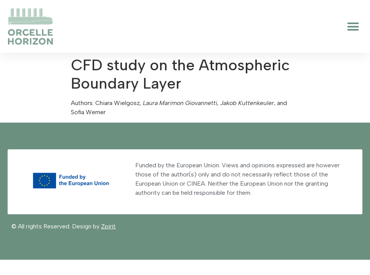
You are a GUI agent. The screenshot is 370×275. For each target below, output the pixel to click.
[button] (353, 26)
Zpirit (108, 226)
